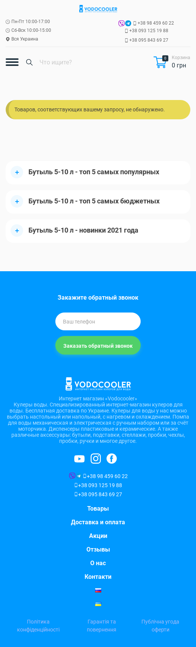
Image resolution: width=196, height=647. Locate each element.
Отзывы (98, 549)
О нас (98, 563)
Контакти (98, 576)
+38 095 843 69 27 (148, 40)
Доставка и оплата (98, 522)
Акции (98, 535)
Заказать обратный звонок (98, 346)
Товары (98, 508)
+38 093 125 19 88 (148, 30)
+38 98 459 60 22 (156, 23)
